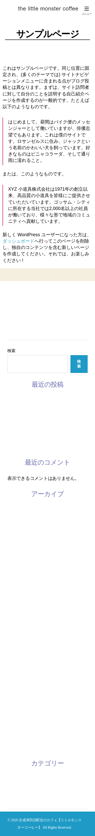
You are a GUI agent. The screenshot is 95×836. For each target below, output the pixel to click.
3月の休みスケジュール (30, 399)
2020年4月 (17, 592)
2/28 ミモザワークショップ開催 (38, 447)
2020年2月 (17, 604)
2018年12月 (18, 664)
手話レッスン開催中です (31, 435)
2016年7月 (17, 736)
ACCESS (16, 329)
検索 (11, 351)
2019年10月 (18, 628)
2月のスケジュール (26, 411)
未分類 (14, 790)
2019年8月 (17, 640)
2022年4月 (17, 544)
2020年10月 (18, 568)
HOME (14, 294)
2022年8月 (17, 532)
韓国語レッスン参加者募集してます (43, 423)
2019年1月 (17, 652)
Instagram (17, 315)
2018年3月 (17, 688)
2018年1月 (17, 712)
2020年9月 (17, 580)
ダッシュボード (18, 241)
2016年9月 (17, 724)
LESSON (16, 308)
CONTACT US (21, 322)
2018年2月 (17, 700)
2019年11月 (18, 616)
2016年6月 (17, 748)
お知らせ (16, 778)
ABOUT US (18, 301)
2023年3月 (17, 508)
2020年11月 (18, 556)
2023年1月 (17, 520)
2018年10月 (18, 676)
